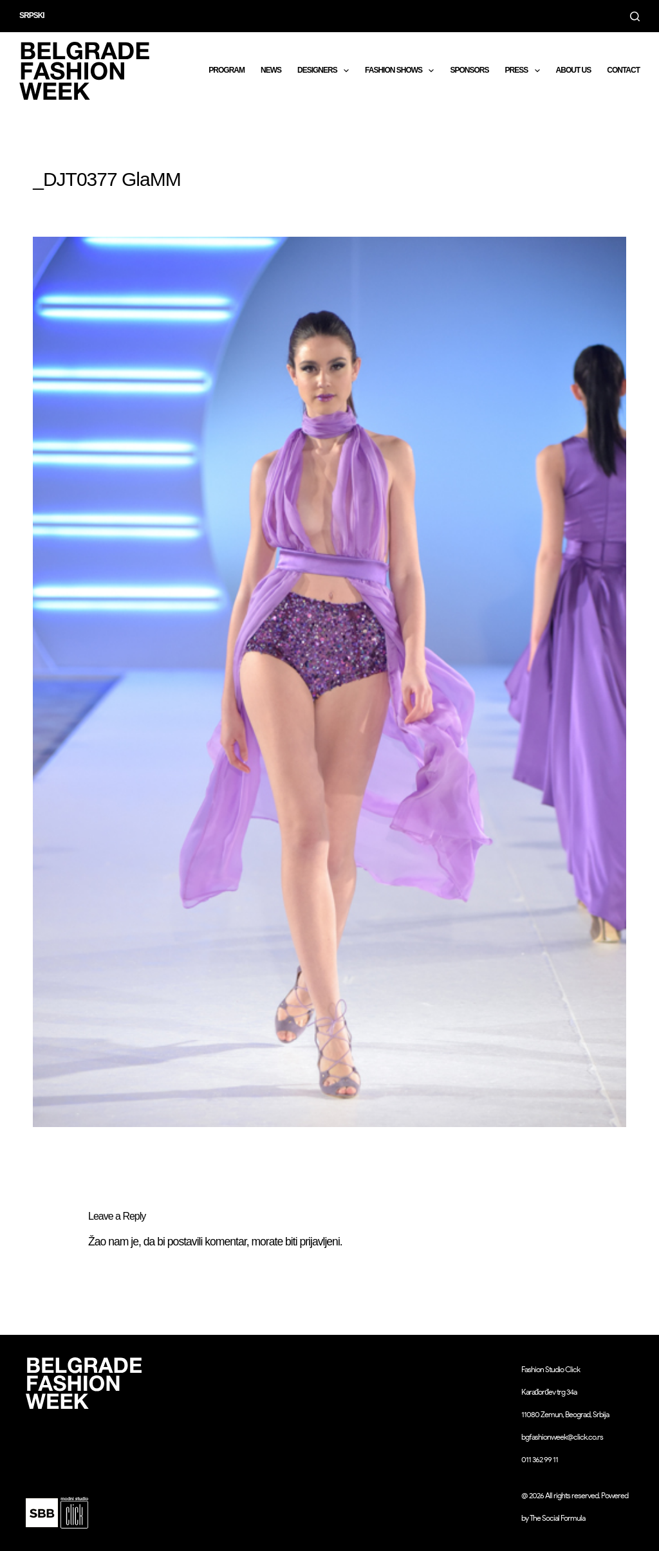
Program (227, 70)
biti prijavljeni (312, 1241)
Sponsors (469, 70)
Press (524, 70)
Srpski (31, 15)
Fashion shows (402, 70)
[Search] (635, 16)
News (271, 70)
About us (573, 70)
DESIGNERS (325, 70)
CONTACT (623, 70)
